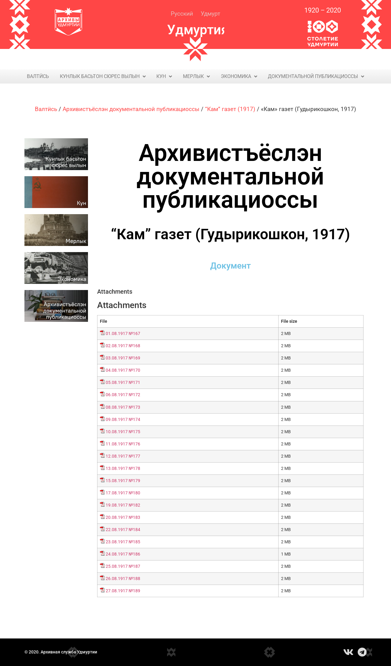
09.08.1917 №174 (123, 419)
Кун (164, 76)
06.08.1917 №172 (123, 394)
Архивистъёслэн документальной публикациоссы (131, 109)
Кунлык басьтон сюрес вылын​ (103, 76)
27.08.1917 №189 (123, 590)
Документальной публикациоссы (316, 76)
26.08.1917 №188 (123, 578)
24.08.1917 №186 (123, 554)
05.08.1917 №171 (123, 382)
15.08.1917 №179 (123, 480)
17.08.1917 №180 (123, 493)
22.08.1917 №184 (123, 529)
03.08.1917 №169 (123, 358)
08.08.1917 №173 (123, 407)
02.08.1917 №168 (123, 345)
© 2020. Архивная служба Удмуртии (60, 652)
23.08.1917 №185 (123, 542)
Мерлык (196, 76)
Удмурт (210, 13)
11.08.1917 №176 (123, 444)
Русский (182, 13)
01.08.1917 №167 (123, 333)
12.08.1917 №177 (123, 456)
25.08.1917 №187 (123, 566)
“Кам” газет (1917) (230, 109)
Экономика (239, 76)
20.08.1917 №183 (123, 517)
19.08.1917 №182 (123, 505)
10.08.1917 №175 (123, 431)
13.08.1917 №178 (123, 468)
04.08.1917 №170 (123, 370)
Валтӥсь (38, 76)
